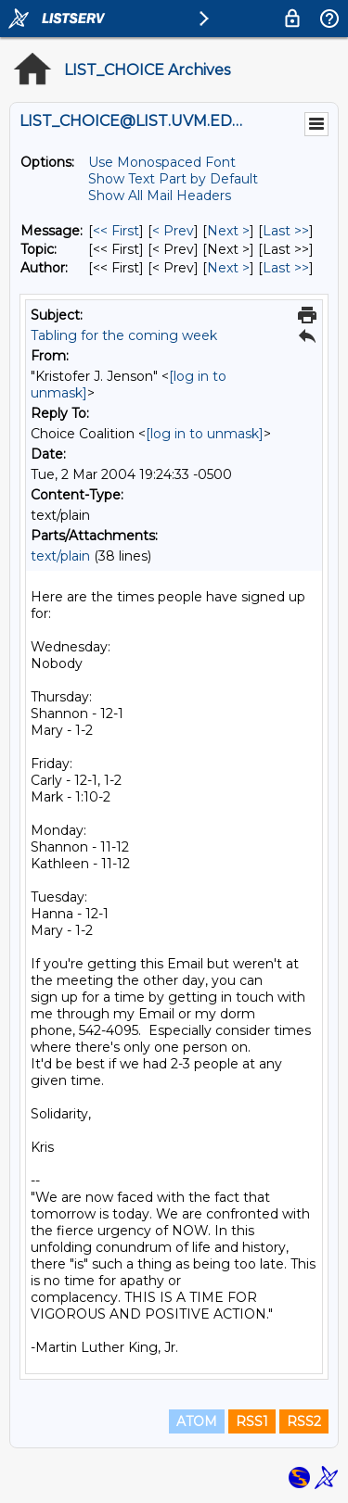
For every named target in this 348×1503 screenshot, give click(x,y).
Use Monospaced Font (162, 162)
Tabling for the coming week (124, 335)
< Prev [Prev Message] (173, 230)
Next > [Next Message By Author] (228, 267)
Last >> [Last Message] (286, 230)
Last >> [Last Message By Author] (286, 267)
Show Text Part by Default (173, 179)
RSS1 (252, 1421)
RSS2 (304, 1421)
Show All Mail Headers (159, 195)
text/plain (60, 556)
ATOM (196, 1421)
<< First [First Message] (116, 230)
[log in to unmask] (205, 433)
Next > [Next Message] (228, 230)
